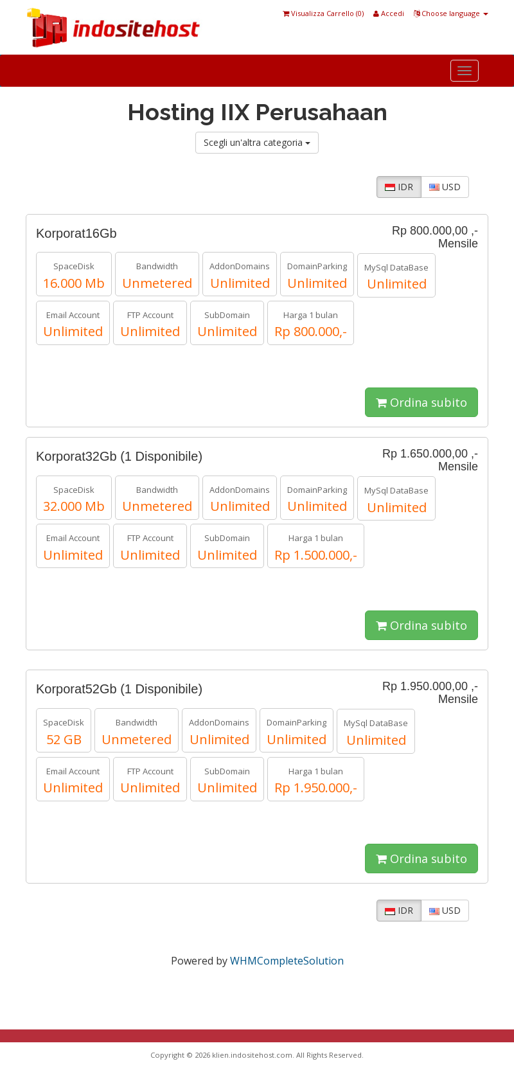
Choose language (451, 13)
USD (445, 187)
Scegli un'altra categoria (257, 142)
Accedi (388, 13)
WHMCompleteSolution (287, 961)
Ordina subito (421, 402)
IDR (399, 187)
